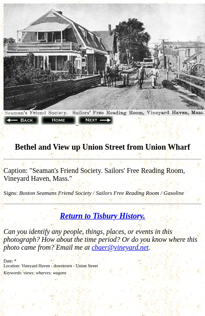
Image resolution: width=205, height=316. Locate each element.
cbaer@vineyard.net (120, 247)
